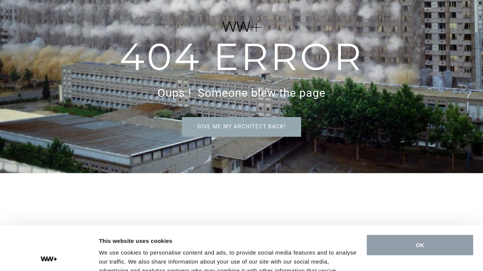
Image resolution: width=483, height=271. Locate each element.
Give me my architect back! (241, 126)
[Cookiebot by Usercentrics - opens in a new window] (49, 256)
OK (420, 201)
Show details (116, 256)
